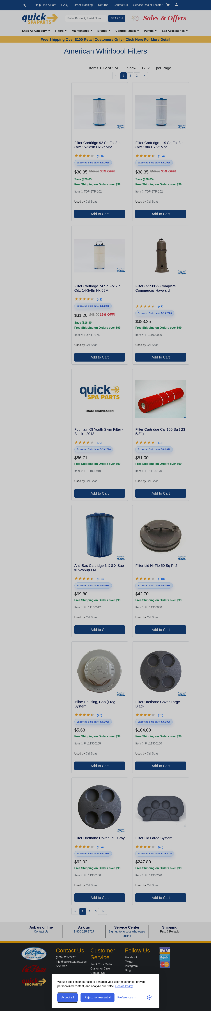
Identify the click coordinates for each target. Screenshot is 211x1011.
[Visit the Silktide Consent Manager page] (149, 997)
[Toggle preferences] (126, 997)
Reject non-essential (97, 997)
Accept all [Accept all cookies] (67, 997)
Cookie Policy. (124, 986)
